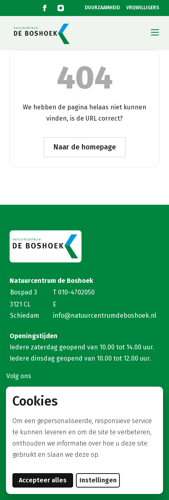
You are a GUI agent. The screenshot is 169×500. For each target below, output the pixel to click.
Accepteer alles (46, 480)
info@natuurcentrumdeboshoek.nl (104, 315)
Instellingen (98, 480)
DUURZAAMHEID (102, 7)
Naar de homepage (85, 147)
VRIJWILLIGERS (142, 7)
